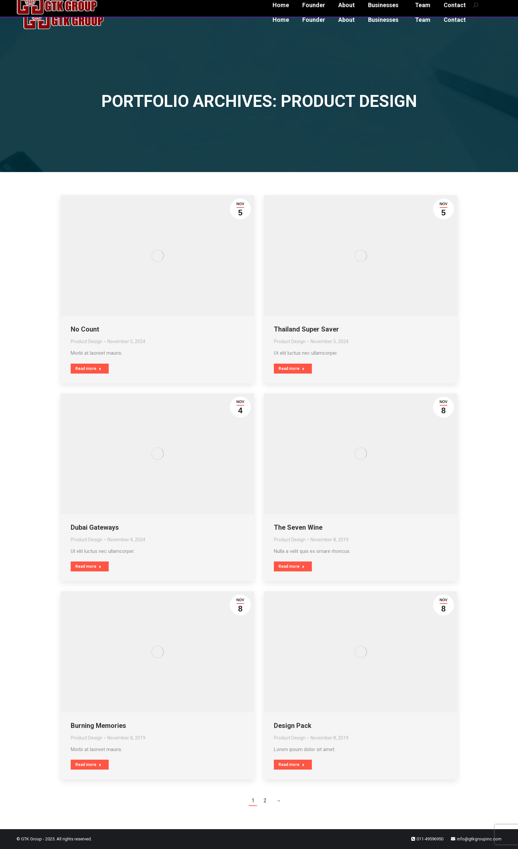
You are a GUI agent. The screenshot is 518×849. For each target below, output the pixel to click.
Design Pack (293, 726)
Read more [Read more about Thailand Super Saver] (291, 368)
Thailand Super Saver (306, 329)
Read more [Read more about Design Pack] (291, 764)
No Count (85, 329)
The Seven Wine (298, 527)
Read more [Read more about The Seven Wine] (291, 566)
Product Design (86, 341)
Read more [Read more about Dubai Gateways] (88, 566)
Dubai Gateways (95, 527)
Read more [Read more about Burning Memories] (88, 764)
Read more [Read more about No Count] (88, 368)
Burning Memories (98, 726)
